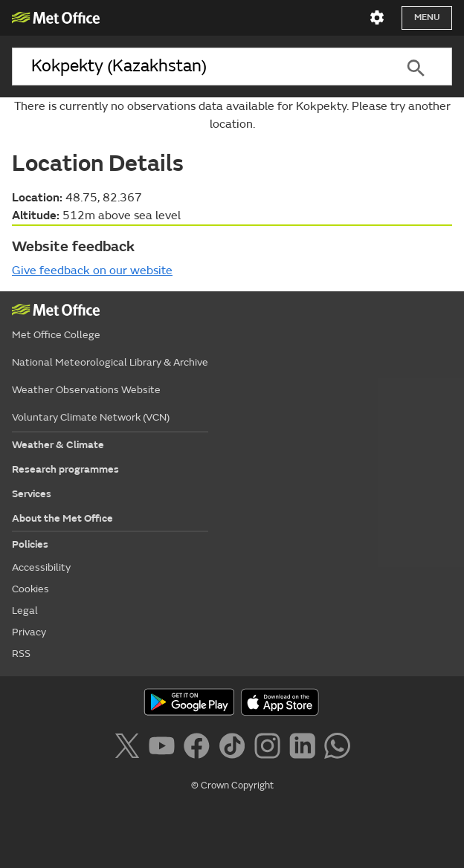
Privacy (29, 632)
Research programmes (65, 469)
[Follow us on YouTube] (165, 748)
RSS (21, 653)
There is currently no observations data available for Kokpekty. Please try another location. (232, 115)
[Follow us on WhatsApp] (337, 748)
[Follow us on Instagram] (270, 748)
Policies (30, 544)
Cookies (30, 589)
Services (31, 494)
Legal (25, 610)
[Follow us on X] (130, 748)
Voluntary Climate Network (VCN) (91, 417)
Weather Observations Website (86, 389)
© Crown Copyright (232, 785)
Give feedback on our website (92, 270)
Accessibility (41, 567)
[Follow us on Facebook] (200, 748)
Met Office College (56, 334)
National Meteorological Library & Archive (110, 362)
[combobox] (195, 66)
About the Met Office (62, 518)
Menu (426, 17)
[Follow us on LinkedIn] (305, 748)
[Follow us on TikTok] (235, 748)
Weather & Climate (58, 444)
